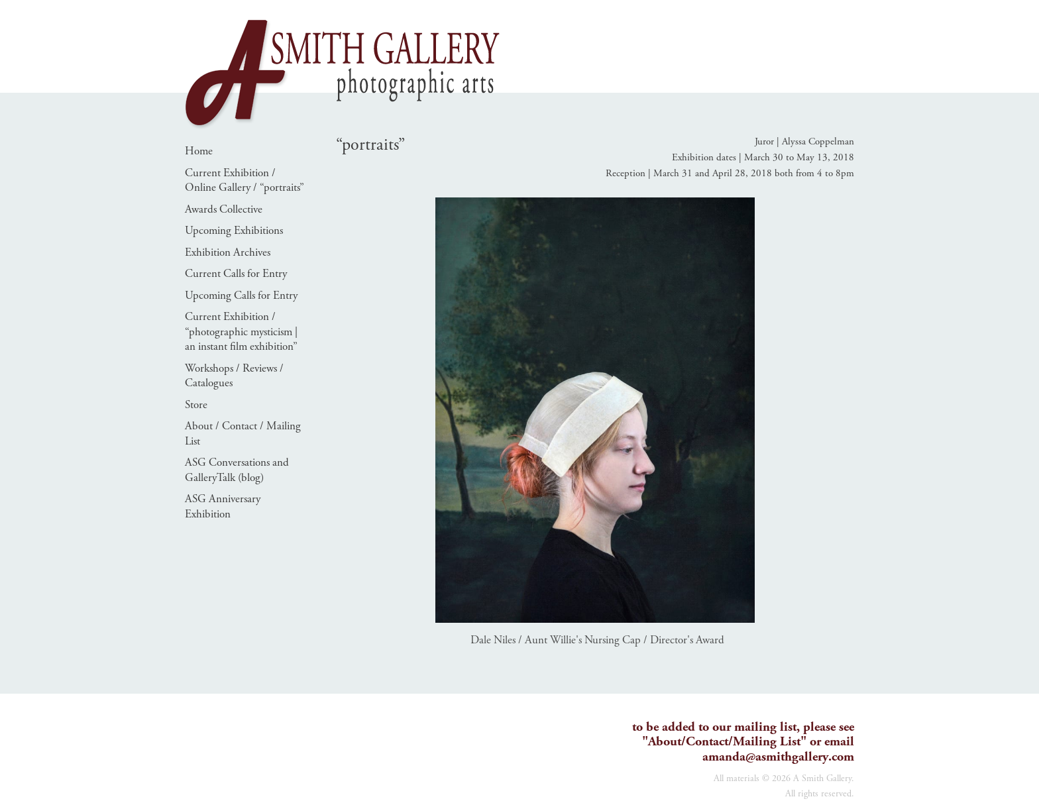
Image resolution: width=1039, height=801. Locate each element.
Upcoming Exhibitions (234, 230)
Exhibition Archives (227, 252)
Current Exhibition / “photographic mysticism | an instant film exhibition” (241, 331)
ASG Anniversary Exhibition (222, 506)
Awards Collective (223, 209)
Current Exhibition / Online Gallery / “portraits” (244, 180)
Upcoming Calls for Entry (241, 295)
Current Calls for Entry (236, 273)
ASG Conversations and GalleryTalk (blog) (237, 470)
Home (199, 151)
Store (196, 405)
